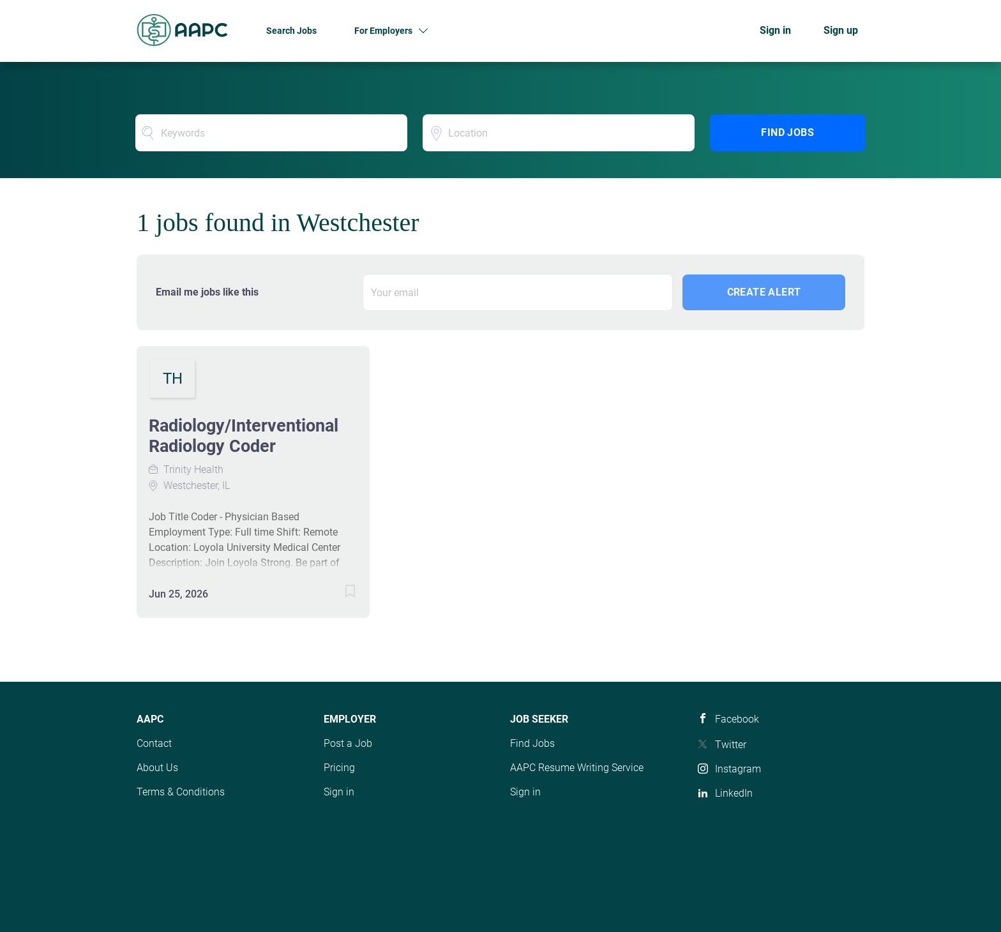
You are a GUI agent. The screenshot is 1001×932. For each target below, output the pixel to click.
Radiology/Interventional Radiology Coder (243, 436)
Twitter (730, 745)
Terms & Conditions (181, 792)
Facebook (737, 719)
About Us (157, 768)
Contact (154, 743)
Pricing (339, 768)
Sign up (841, 30)
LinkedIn (734, 793)
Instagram (738, 769)
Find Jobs (787, 132)
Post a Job (348, 743)
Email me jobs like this (207, 292)
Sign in (775, 30)
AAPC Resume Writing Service (577, 768)
